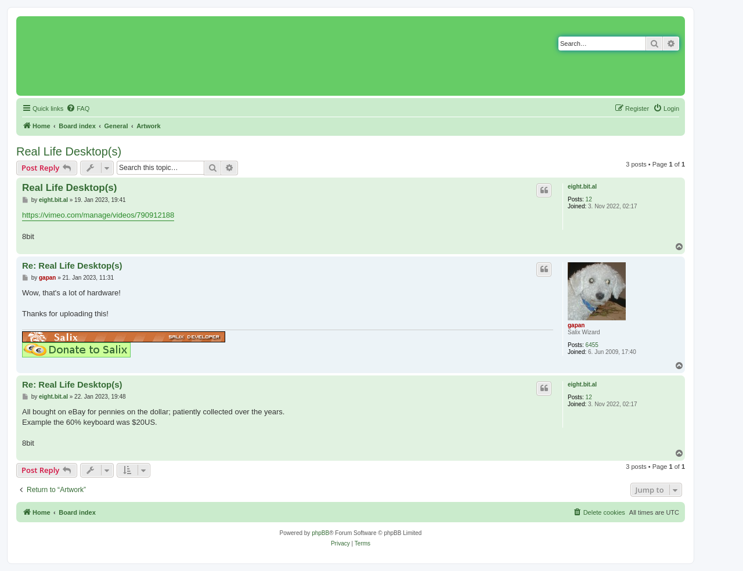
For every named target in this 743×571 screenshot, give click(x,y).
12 (589, 199)
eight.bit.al (582, 186)
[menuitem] (77, 108)
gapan (576, 325)
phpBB (320, 533)
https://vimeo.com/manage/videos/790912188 (98, 215)
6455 (592, 345)
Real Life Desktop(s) (68, 151)
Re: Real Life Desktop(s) (72, 265)
